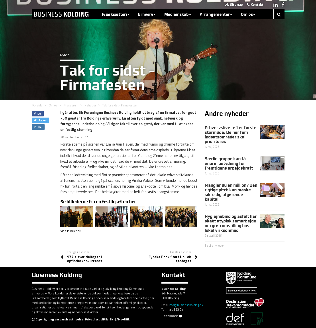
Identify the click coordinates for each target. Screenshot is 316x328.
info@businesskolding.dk (186, 304)
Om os (248, 14)
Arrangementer (216, 14)
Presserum (71, 105)
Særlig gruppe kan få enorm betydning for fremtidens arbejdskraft (229, 163)
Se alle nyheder (214, 245)
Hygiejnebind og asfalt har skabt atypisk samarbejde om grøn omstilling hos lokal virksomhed (231, 223)
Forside (37, 105)
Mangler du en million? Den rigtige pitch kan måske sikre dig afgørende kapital (231, 192)
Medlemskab (177, 14)
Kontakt (255, 4)
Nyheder (90, 105)
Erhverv (146, 14)
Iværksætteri (115, 14)
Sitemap (234, 4)
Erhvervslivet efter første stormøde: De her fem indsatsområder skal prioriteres (230, 134)
